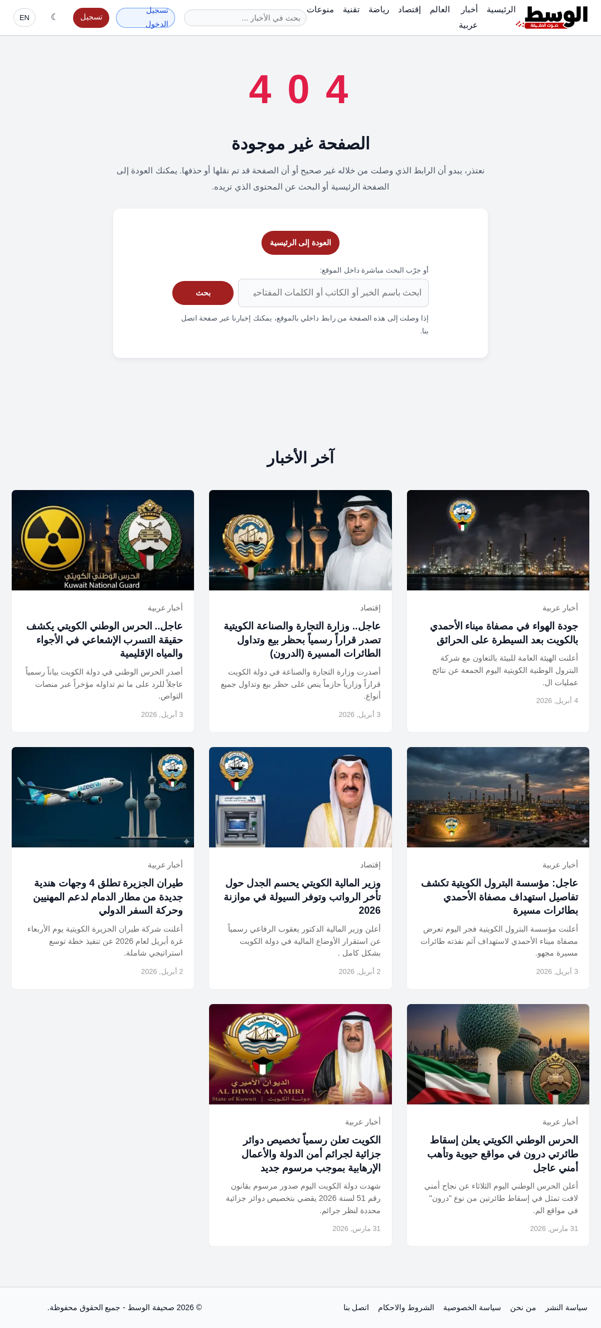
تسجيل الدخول (157, 18)
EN (25, 17)
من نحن (523, 1307)
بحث (203, 292)
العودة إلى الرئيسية (301, 242)
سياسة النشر (566, 1307)
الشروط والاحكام (406, 1307)
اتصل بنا (356, 1307)
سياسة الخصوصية (472, 1307)
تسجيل (91, 17)
